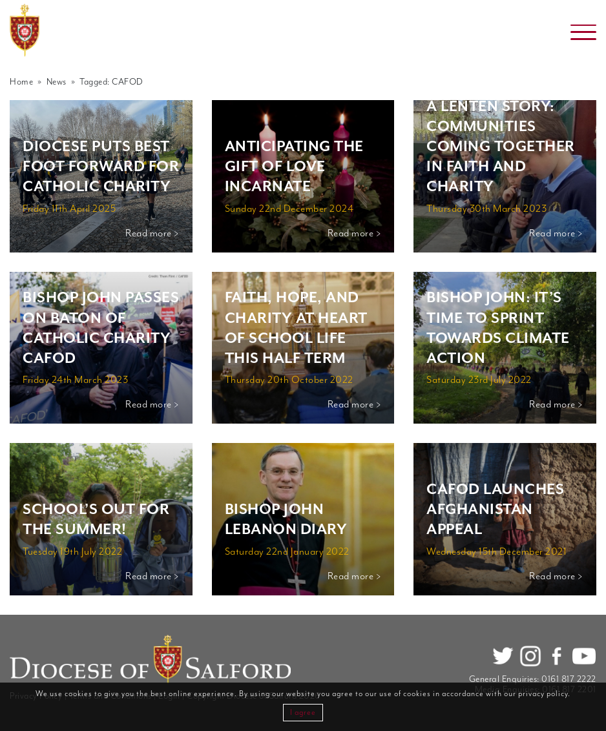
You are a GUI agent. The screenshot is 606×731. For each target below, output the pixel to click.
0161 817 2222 (568, 679)
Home (21, 82)
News (57, 82)
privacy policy (543, 694)
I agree (303, 712)
